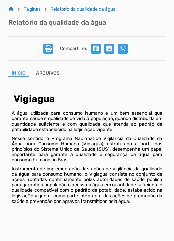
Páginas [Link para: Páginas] (32, 9)
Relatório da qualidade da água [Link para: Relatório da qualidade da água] (83, 9)
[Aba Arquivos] (48, 74)
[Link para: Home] (11, 9)
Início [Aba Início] (19, 73)
